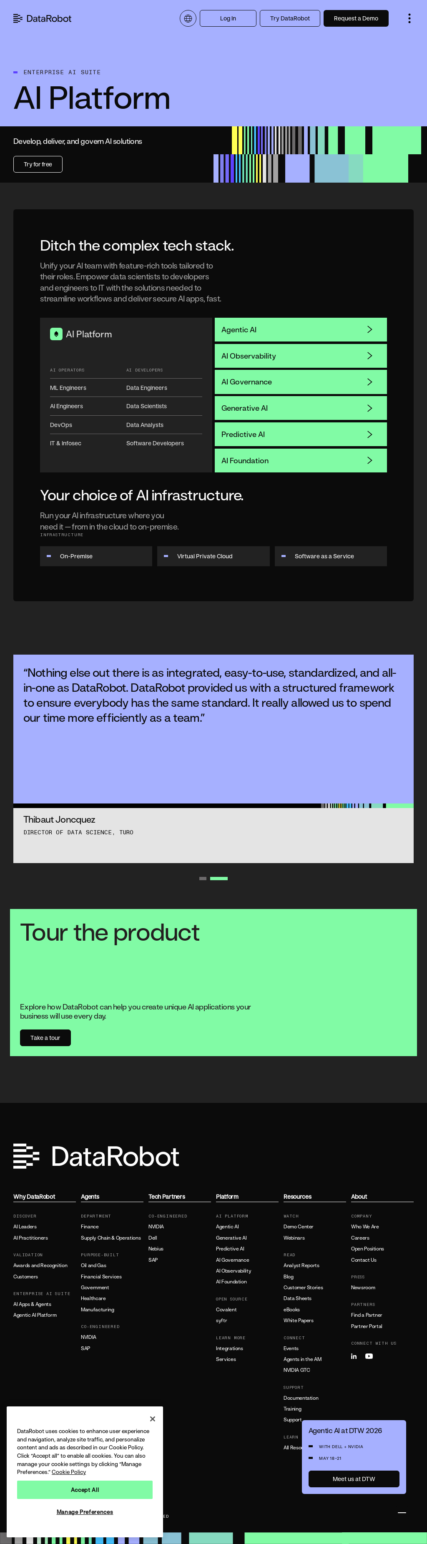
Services (226, 1359)
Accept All (85, 1489)
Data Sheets (297, 1298)
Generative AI (297, 407)
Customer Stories (303, 1287)
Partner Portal (366, 1326)
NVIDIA (88, 1337)
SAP (85, 1348)
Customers (25, 1277)
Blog (289, 1277)
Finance (89, 1227)
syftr (221, 1320)
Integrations (229, 1348)
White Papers (299, 1320)
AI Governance (297, 381)
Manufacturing (97, 1310)
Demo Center (299, 1227)
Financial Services (101, 1277)
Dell (152, 1238)
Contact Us (363, 1260)
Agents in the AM (302, 1359)
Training (292, 1409)
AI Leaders (24, 1227)
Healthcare (93, 1298)
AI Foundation (297, 460)
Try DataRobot (290, 18)
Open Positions (367, 1249)
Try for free (38, 164)
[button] (409, 18)
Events (291, 1348)
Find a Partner (366, 1315)
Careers (360, 1238)
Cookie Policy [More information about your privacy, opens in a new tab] (69, 1472)
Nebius (155, 1249)
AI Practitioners (30, 1238)
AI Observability (297, 355)
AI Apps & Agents (32, 1304)
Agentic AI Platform (34, 1315)
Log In (228, 18)
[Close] (152, 1419)
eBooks (292, 1310)
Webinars (294, 1238)
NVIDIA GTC (297, 1370)
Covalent (226, 1310)
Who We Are (365, 1227)
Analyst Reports (301, 1265)
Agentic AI (297, 329)
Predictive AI (297, 434)
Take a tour (45, 1037)
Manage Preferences (85, 1512)
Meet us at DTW (354, 1478)
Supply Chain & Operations (111, 1238)
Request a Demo (356, 18)
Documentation (301, 1398)
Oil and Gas (93, 1265)
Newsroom (363, 1287)
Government (95, 1287)
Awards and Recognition (40, 1265)
